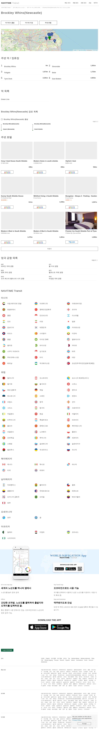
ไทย (69, 658)
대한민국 (68, 671)
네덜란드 (74, 680)
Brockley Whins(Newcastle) (21, 12)
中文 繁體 (53, 658)
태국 (89, 673)
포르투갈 (91, 680)
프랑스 (46, 678)
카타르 (70, 673)
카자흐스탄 (75, 671)
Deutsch (62, 660)
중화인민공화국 (78, 669)
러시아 (84, 682)
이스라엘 (46, 671)
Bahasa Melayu (75, 658)
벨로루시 (72, 682)
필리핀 (59, 673)
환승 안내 (67, 3)
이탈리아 (84, 678)
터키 (47, 675)
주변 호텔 (48, 22)
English (48, 658)
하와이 (53, 684)
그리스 (58, 678)
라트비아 (49, 680)
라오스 (80, 671)
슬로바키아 (66, 682)
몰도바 (54, 680)
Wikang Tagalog (49, 660)
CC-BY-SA (95, 50)
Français (56, 660)
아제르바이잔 (62, 669)
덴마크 (80, 676)
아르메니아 (55, 669)
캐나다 (89, 682)
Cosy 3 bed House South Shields (14, 161)
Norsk (85, 660)
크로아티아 (69, 678)
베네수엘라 (55, 685)
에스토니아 (86, 676)
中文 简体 (59, 658)
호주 (64, 685)
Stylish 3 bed (70, 161)
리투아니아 (91, 678)
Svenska (91, 660)
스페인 (92, 676)
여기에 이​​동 (29, 22)
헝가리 (63, 678)
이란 (54, 671)
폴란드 (85, 680)
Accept (84, 723)
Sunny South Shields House (12, 196)
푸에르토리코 (82, 684)
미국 (49, 684)
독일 (76, 676)
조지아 (84, 669)
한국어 (65, 658)
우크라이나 (79, 682)
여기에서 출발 (9, 22)
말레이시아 (54, 673)
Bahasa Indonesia (85, 658)
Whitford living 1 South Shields (46, 196)
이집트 (75, 685)
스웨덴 (53, 682)
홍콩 (89, 669)
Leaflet (75, 50)
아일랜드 (75, 678)
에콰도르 (89, 684)
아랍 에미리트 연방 (46, 669)
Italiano (73, 660)
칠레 (70, 684)
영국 (51, 678)
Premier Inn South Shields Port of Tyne (81, 231)
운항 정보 (83, 3)
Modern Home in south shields (46, 161)
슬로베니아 (59, 682)
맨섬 (80, 678)
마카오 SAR (47, 673)
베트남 (54, 675)
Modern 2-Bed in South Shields (13, 231)
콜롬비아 (75, 684)
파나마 (45, 684)
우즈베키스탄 (61, 675)
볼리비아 (66, 684)
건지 (54, 678)
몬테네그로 (60, 680)
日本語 (42, 658)
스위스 (65, 676)
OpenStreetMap (82, 50)
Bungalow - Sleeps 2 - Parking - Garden (81, 196)
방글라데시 (70, 669)
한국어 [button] (96, 3)
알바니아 (84, 675)
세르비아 (48, 682)
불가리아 (60, 676)
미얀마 (91, 671)
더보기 (95, 121)
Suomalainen (79, 660)
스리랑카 (86, 671)
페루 (60, 685)
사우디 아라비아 (77, 673)
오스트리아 (91, 675)
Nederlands (44, 662)
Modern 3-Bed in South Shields (46, 231)
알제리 (70, 685)
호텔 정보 (75, 3)
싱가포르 (85, 673)
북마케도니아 (67, 680)
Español (67, 660)
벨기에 (54, 676)
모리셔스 (80, 685)
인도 (51, 671)
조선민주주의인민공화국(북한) (73, 675)
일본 (58, 671)
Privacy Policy (76, 720)
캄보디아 (62, 671)
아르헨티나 (59, 684)
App (90, 3)
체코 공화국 (71, 676)
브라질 (49, 685)
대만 (51, 675)
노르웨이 (80, 680)
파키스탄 (65, 673)
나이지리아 (86, 685)
